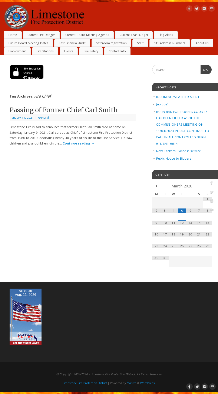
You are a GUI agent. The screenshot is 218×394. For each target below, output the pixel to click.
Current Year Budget (134, 35)
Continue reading (78, 143)
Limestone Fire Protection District (85, 383)
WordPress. (147, 383)
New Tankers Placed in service (178, 151)
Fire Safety (91, 51)
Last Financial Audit (72, 43)
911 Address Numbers (169, 43)
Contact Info (117, 51)
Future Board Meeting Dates (28, 43)
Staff (140, 43)
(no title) (162, 104)
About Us (202, 43)
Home (12, 35)
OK (204, 69)
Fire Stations (45, 51)
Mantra (131, 383)
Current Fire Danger (41, 35)
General (43, 117)
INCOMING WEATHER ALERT (177, 97)
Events (68, 51)
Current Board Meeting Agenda (87, 35)
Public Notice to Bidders (173, 158)
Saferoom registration (111, 43)
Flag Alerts (165, 35)
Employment (17, 51)
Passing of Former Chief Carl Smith (64, 110)
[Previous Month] (156, 186)
